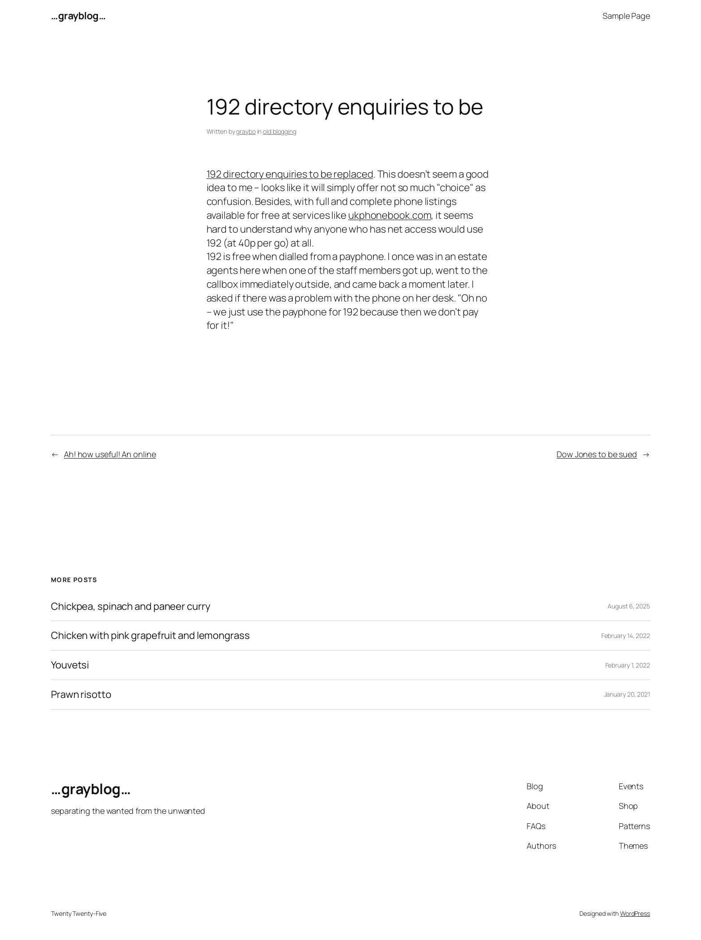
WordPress (635, 913)
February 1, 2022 (627, 665)
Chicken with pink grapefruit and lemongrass (150, 635)
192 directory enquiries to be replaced (290, 174)
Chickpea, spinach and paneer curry (131, 606)
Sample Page (626, 15)
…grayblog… (78, 15)
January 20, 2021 (627, 694)
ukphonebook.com (389, 215)
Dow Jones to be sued (597, 454)
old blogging (279, 131)
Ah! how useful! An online (110, 454)
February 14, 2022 (625, 635)
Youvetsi (70, 665)
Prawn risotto (81, 694)
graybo (245, 131)
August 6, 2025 (629, 606)
